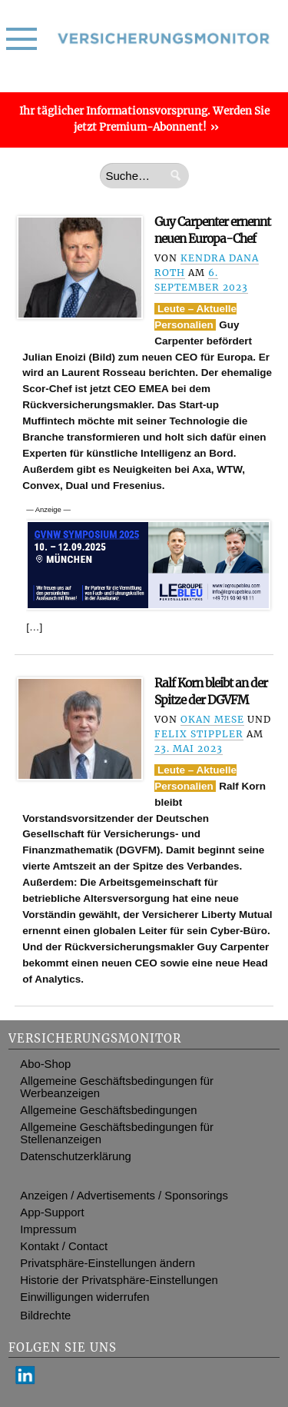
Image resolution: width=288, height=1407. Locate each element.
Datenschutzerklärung (75, 1156)
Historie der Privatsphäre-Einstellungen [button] (118, 1280)
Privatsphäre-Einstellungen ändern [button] (107, 1263)
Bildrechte (45, 1315)
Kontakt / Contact (64, 1246)
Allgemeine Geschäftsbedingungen (108, 1110)
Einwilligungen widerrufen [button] (84, 1297)
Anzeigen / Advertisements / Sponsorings (124, 1195)
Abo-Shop (45, 1064)
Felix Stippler (198, 734)
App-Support (52, 1212)
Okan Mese (212, 719)
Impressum (48, 1229)
